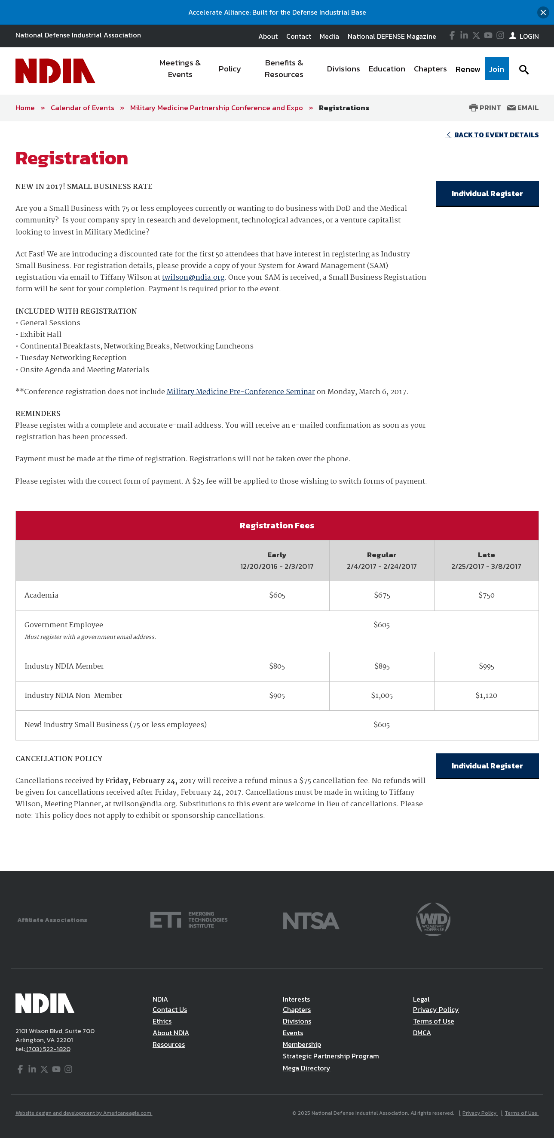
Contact (298, 36)
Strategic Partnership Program (331, 1056)
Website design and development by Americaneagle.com (84, 1113)
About (268, 36)
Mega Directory (307, 1068)
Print (485, 107)
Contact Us (170, 1009)
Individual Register (487, 193)
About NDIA (171, 1032)
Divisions (297, 1021)
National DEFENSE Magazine (392, 36)
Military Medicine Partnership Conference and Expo (216, 107)
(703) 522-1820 (47, 1049)
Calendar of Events (82, 107)
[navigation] (327, 71)
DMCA (422, 1032)
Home (25, 107)
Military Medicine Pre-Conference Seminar (241, 392)
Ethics (162, 1021)
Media (329, 36)
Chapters (297, 1009)
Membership (302, 1044)
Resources (169, 1044)
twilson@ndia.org (193, 278)
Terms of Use (433, 1021)
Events (293, 1032)
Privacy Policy (436, 1009)
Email (523, 107)
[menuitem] (180, 71)
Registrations (344, 107)
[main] (277, 496)
